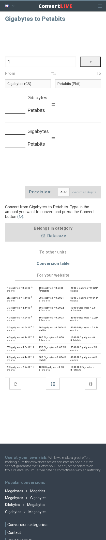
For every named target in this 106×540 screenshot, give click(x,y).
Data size (53, 236)
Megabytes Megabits (25, 491)
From (10, 73)
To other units (53, 252)
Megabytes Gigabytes (26, 498)
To (98, 73)
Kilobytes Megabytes (25, 505)
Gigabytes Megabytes (26, 512)
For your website (53, 275)
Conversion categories (27, 524)
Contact (14, 532)
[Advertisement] (53, 39)
